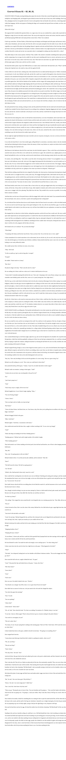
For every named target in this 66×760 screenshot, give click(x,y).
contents (10, 6)
